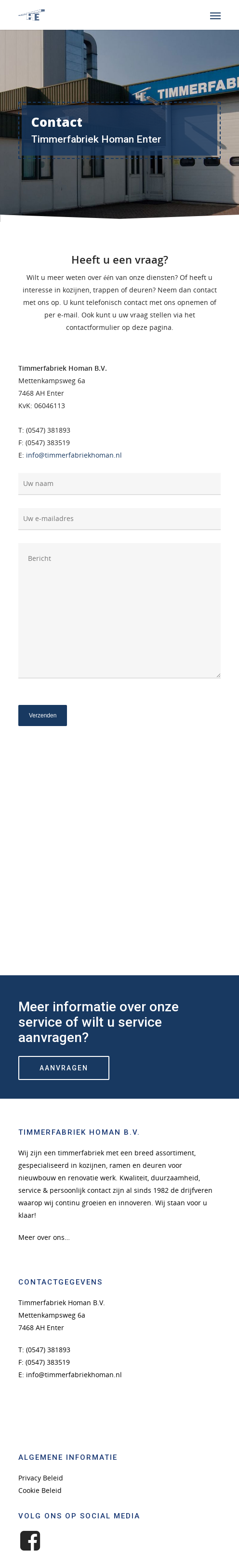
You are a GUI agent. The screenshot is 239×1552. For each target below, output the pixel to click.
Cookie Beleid (40, 1490)
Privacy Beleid (40, 1477)
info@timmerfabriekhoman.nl (74, 455)
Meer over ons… (44, 1237)
